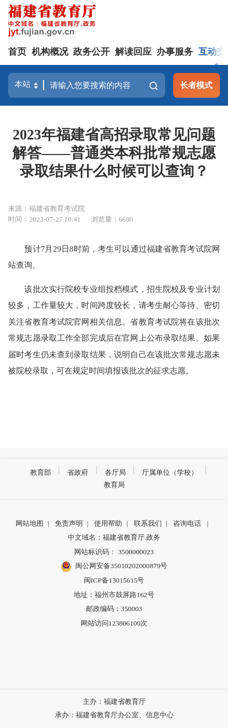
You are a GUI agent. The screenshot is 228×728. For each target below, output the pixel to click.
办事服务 (174, 52)
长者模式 (196, 85)
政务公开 (91, 52)
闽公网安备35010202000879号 (114, 566)
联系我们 (148, 523)
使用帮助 (108, 523)
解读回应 (133, 52)
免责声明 (69, 523)
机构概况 (50, 52)
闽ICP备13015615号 (114, 580)
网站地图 (30, 523)
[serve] (54, 21)
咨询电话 (187, 523)
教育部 (40, 472)
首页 (17, 52)
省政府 (77, 472)
